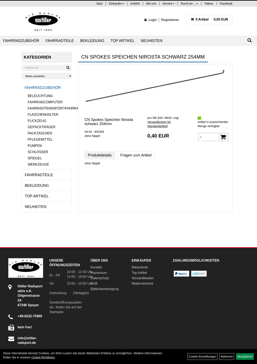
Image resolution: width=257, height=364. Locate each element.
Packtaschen (40, 133)
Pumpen (35, 146)
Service (168, 3)
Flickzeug (37, 121)
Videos (208, 3)
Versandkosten (143, 278)
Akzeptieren (245, 356)
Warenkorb (140, 267)
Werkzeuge (38, 164)
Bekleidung (92, 41)
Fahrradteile (60, 41)
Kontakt (96, 267)
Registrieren (170, 20)
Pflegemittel (40, 139)
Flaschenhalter (43, 114)
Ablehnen (227, 356)
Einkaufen (116, 3)
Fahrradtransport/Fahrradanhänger (50, 108)
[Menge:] (209, 137)
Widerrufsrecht (142, 283)
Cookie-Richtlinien (43, 357)
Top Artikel (122, 41)
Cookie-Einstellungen (202, 356)
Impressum (99, 272)
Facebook (226, 3)
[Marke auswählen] (46, 76)
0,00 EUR (209, 19)
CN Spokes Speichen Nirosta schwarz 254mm (108, 122)
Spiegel (35, 158)
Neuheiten (151, 41)
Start (99, 3)
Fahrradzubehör (21, 41)
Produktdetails (100, 155)
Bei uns (151, 3)
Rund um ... (189, 3)
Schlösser (38, 152)
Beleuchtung (40, 96)
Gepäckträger (41, 127)
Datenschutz (100, 278)
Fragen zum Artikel (135, 155)
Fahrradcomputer (45, 102)
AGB (94, 283)
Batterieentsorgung (105, 289)
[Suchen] (249, 40)
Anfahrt (135, 3)
